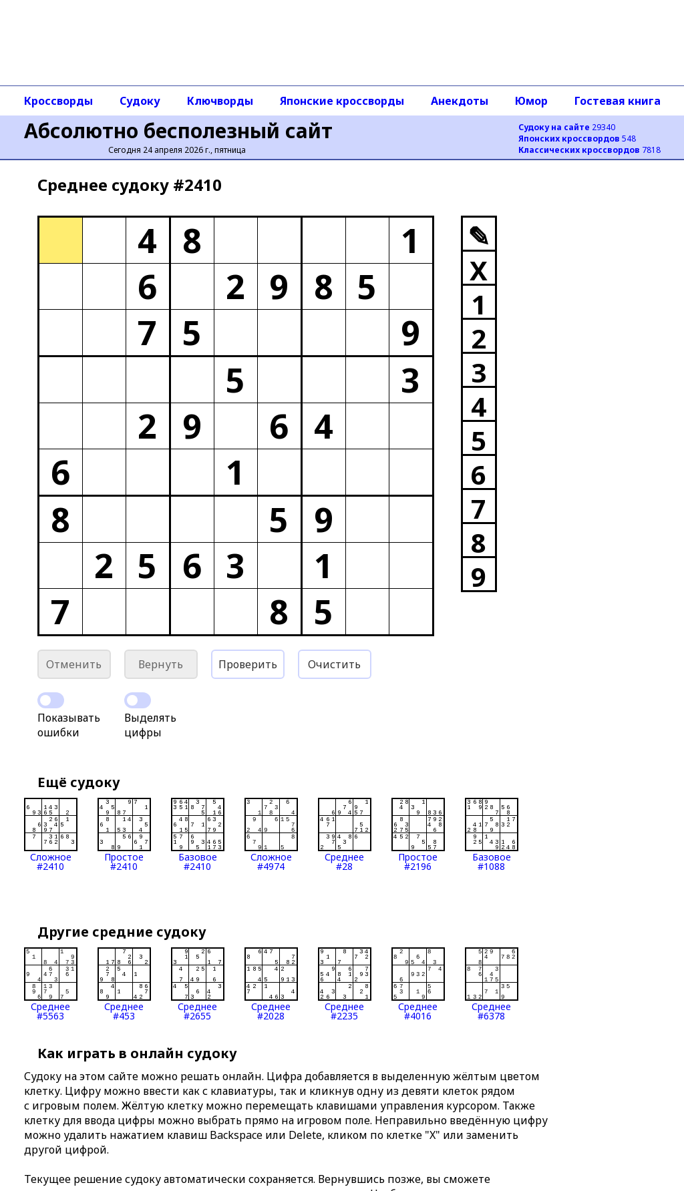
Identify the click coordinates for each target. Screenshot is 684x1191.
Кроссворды (58, 100)
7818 (589, 150)
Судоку (140, 100)
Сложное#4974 (271, 834)
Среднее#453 (124, 984)
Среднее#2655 (197, 984)
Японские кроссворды (342, 100)
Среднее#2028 (271, 984)
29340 (566, 127)
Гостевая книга (617, 100)
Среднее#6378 (491, 984)
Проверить (247, 664)
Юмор (531, 100)
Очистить (334, 664)
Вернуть (160, 664)
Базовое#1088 (491, 834)
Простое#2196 (418, 834)
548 (577, 138)
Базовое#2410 (197, 834)
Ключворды (220, 100)
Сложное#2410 (50, 834)
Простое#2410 (124, 834)
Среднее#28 (344, 834)
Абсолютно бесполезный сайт (178, 130)
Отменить (74, 664)
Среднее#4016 (418, 984)
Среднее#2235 (344, 984)
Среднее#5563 (50, 984)
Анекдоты (459, 100)
